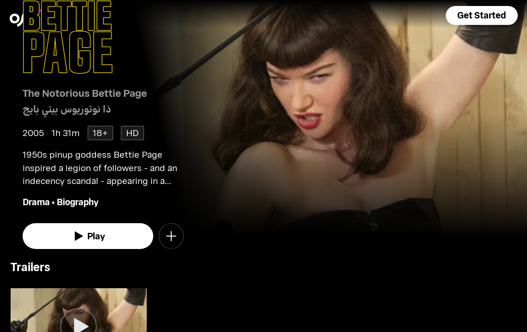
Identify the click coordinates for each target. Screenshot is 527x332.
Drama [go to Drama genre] (36, 202)
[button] (482, 15)
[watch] (88, 236)
